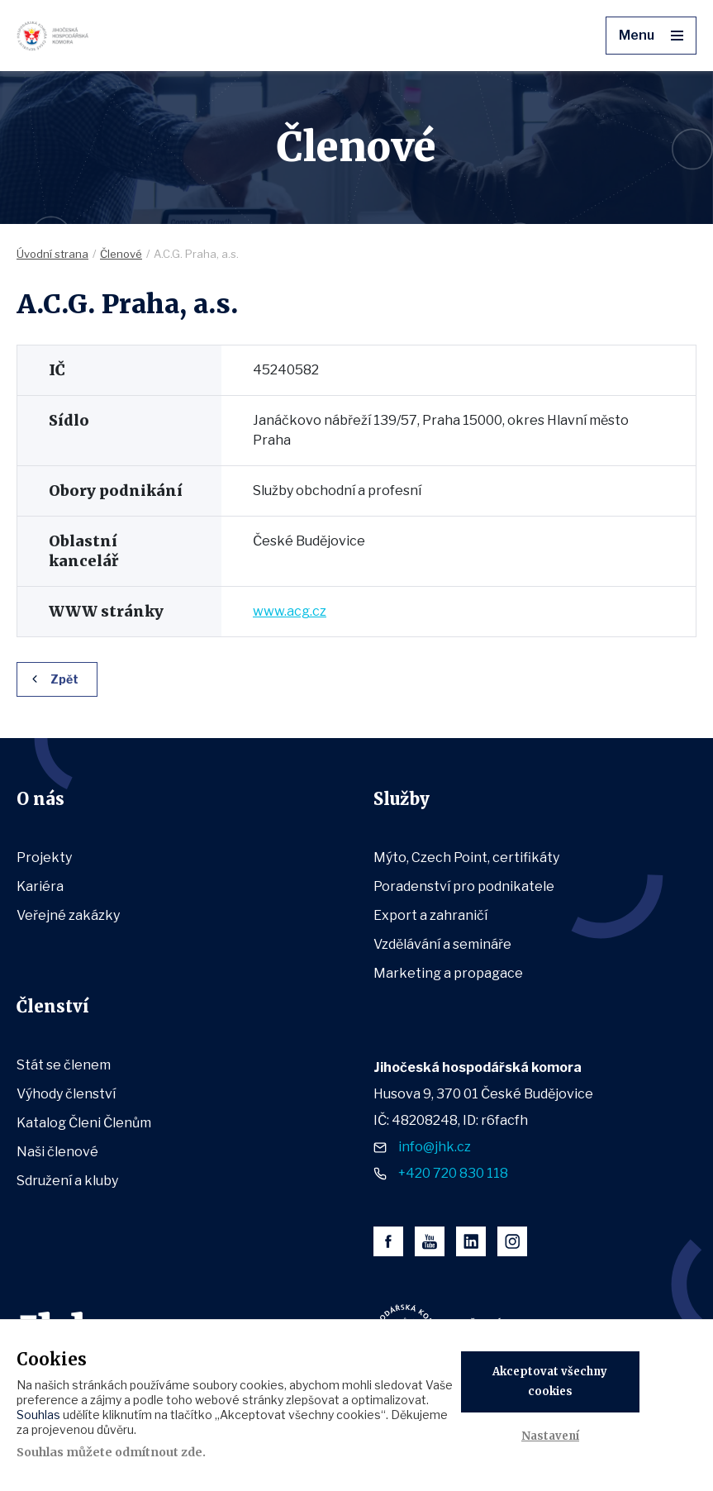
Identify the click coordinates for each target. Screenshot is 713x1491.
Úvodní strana (52, 253)
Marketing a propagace (448, 973)
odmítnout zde (158, 1452)
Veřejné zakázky (68, 915)
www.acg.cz (289, 611)
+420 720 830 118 (453, 1173)
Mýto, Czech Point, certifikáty (466, 857)
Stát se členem (64, 1065)
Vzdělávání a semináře (442, 944)
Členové (121, 253)
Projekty (44, 857)
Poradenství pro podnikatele (463, 886)
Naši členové (57, 1152)
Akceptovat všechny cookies (549, 1381)
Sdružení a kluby (67, 1181)
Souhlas (38, 1415)
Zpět (64, 679)
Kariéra (40, 886)
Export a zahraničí (430, 915)
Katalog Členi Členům (84, 1123)
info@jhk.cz (434, 1147)
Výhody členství (66, 1094)
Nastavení (550, 1436)
